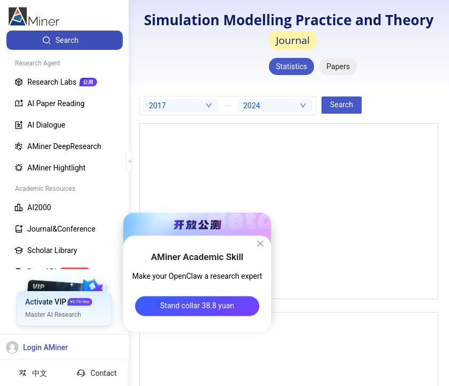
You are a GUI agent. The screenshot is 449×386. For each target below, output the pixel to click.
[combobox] (180, 105)
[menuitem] (64, 40)
